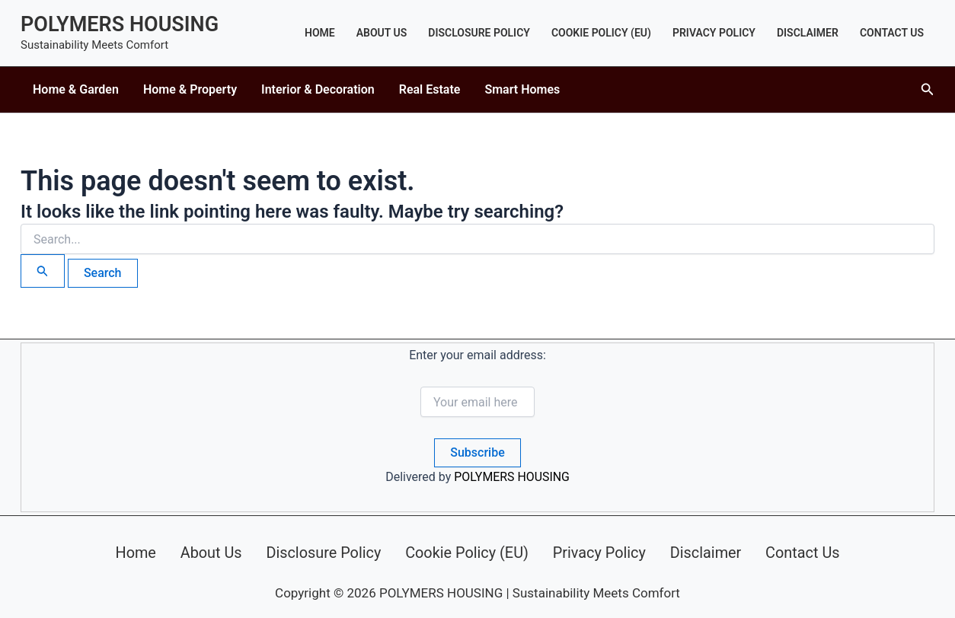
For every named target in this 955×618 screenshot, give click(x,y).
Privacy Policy (713, 33)
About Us (381, 33)
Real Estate (430, 89)
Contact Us (892, 33)
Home (320, 33)
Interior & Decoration (318, 89)
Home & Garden (76, 89)
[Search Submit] (43, 271)
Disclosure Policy (479, 33)
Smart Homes (522, 89)
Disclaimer (807, 33)
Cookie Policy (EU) (601, 33)
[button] (927, 89)
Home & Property (190, 89)
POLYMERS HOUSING (120, 24)
